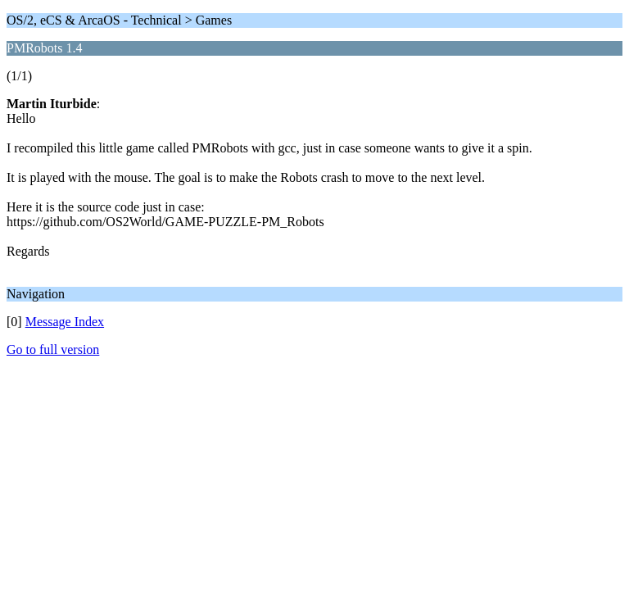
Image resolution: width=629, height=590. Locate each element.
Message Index (64, 322)
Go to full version (53, 349)
